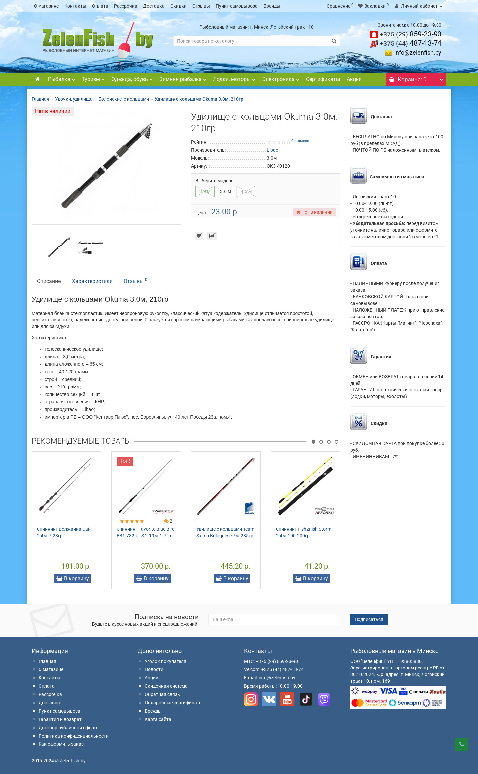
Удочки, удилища (74, 99)
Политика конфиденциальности (70, 736)
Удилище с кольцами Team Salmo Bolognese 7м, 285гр (225, 532)
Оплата (100, 6)
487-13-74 (410, 43)
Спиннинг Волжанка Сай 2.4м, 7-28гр (64, 532)
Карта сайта (154, 719)
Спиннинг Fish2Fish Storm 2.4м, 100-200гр (303, 532)
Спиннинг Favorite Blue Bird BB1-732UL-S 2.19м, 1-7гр (146, 532)
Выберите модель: (215, 180)
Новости (150, 669)
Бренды (271, 6)
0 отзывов (300, 141)
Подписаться (369, 619)
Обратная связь (159, 694)
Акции (354, 79)
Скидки (178, 6)
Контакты (75, 6)
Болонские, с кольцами (123, 99)
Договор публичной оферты (66, 727)
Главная (40, 99)
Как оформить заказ (58, 744)
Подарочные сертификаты (170, 702)
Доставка (154, 6)
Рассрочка (125, 6)
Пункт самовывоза (237, 6)
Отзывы (201, 6)
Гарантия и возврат (57, 719)
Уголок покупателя (162, 661)
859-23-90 (410, 34)
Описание (49, 281)
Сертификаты (323, 79)
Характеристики (92, 281)
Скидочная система (163, 686)
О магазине (46, 6)
